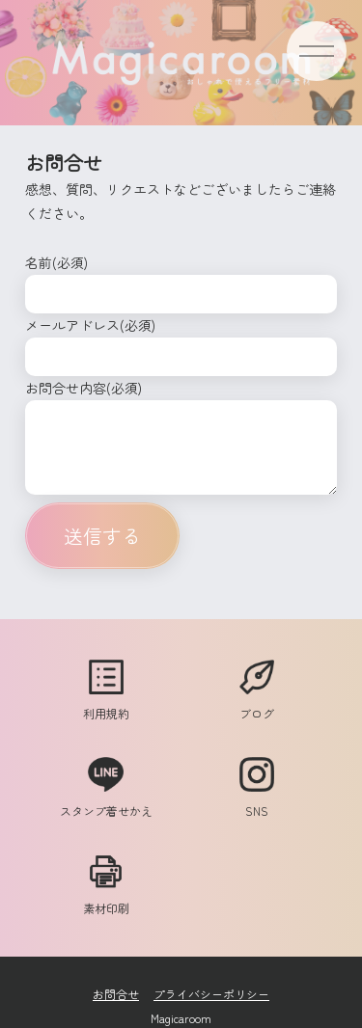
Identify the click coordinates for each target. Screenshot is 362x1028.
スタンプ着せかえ (106, 801)
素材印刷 (106, 898)
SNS (256, 801)
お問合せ (116, 994)
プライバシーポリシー (211, 994)
